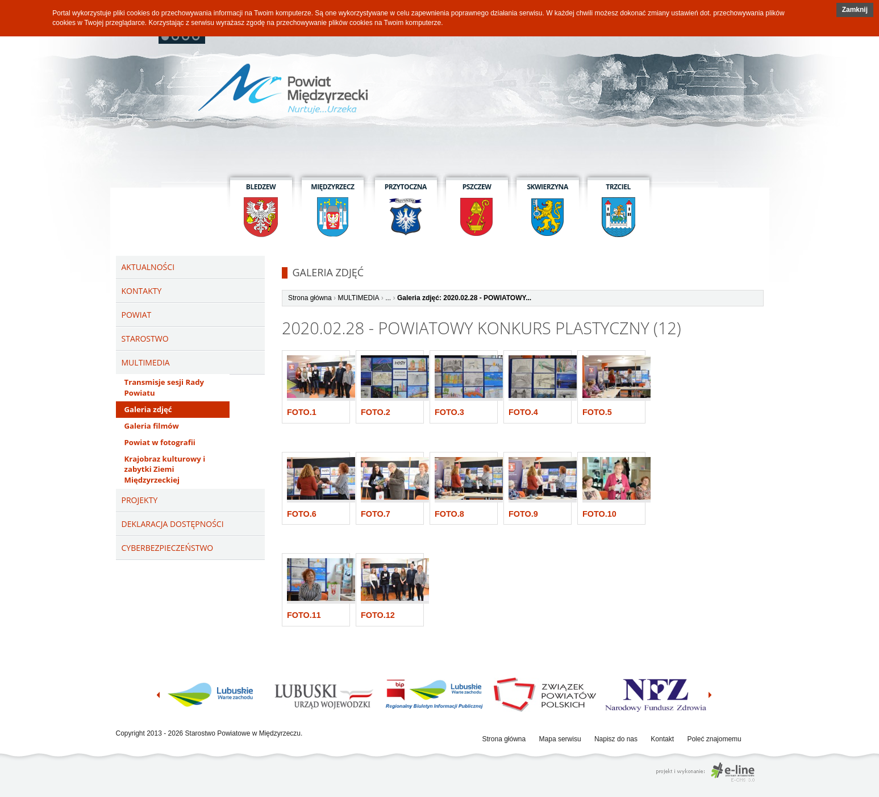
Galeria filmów (151, 426)
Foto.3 (449, 412)
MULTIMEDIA (358, 298)
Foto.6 (301, 513)
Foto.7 (375, 513)
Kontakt (662, 739)
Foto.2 (375, 412)
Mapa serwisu (560, 739)
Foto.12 (378, 615)
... (388, 298)
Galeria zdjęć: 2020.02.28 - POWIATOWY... (464, 298)
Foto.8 (449, 513)
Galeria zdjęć (148, 409)
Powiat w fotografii (159, 442)
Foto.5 (597, 412)
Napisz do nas (616, 739)
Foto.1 (301, 412)
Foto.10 (599, 513)
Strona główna (310, 298)
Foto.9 (523, 513)
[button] (854, 10)
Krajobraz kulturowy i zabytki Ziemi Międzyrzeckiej (165, 469)
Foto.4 (523, 412)
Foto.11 (304, 615)
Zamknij (855, 10)
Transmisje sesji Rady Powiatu (164, 387)
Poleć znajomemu (714, 739)
